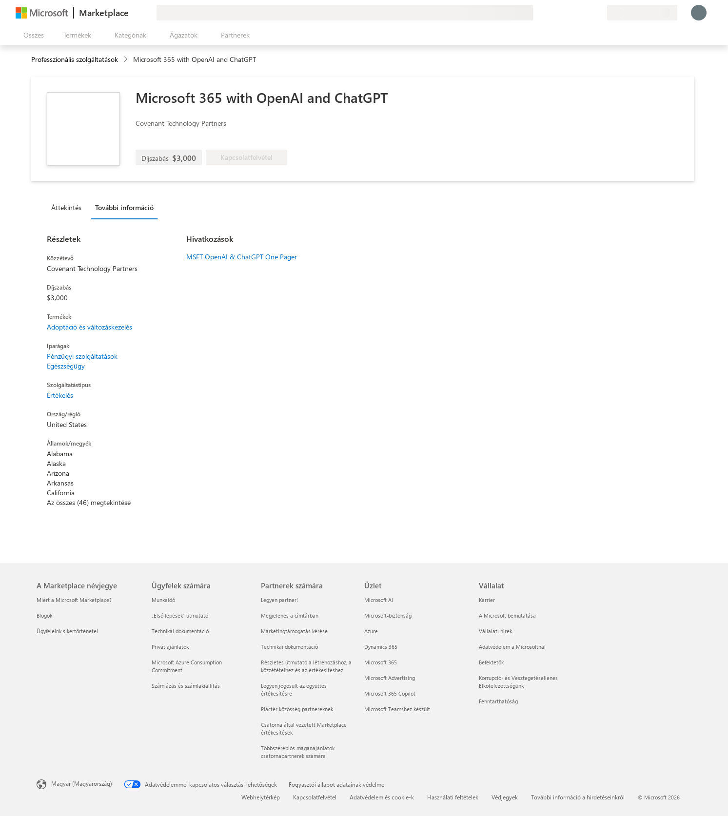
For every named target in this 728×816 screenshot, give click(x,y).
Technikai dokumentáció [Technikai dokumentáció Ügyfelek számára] (180, 631)
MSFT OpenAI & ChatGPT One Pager (241, 256)
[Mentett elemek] (587, 12)
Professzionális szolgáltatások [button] (74, 59)
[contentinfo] (126, 59)
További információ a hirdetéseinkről (578, 797)
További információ (124, 207)
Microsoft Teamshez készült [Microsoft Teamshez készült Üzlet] (397, 709)
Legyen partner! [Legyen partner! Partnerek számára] (279, 599)
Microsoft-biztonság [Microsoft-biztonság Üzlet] (388, 615)
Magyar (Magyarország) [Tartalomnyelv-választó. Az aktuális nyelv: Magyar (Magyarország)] (81, 783)
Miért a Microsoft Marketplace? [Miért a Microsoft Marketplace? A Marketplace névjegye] (74, 599)
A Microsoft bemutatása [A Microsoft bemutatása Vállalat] (507, 615)
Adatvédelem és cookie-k (382, 797)
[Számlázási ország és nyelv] (642, 12)
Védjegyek (505, 797)
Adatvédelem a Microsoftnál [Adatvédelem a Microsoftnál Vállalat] (512, 646)
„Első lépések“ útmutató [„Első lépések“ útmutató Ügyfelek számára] (180, 615)
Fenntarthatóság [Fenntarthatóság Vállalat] (498, 701)
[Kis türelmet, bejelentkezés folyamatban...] (698, 12)
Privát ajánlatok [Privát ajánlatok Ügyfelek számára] (170, 646)
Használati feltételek (452, 797)
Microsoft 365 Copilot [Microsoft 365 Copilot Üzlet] (389, 693)
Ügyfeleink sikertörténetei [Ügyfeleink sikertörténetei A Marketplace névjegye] (67, 631)
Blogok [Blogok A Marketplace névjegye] (44, 615)
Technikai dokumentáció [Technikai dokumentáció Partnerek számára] (289, 646)
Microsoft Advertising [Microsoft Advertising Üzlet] (389, 677)
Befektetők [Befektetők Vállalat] (491, 662)
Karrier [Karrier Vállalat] (487, 599)
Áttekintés (66, 207)
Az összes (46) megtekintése (89, 502)
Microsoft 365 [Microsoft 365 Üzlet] (380, 662)
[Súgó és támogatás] (576, 12)
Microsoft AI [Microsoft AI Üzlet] (378, 599)
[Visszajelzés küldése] (564, 12)
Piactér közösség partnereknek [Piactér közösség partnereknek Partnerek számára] (297, 709)
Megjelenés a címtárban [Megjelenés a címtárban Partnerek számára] (289, 615)
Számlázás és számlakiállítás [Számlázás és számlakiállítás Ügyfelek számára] (186, 685)
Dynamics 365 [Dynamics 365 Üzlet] (380, 646)
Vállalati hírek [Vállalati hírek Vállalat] (495, 631)
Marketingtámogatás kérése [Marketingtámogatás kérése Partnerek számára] (294, 631)
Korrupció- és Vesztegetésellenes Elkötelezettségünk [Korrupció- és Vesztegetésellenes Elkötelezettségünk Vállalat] (518, 681)
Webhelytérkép (260, 797)
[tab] (69, 207)
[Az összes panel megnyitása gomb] (32, 35)
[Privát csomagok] (599, 12)
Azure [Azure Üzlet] (371, 631)
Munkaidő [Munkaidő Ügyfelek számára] (163, 599)
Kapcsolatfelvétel (314, 797)
